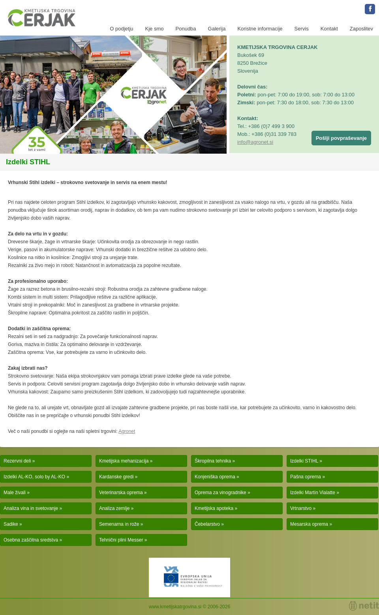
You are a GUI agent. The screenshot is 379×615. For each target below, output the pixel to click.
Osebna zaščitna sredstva (31, 540)
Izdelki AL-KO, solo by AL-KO (34, 477)
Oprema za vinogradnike (220, 492)
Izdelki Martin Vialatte (312, 492)
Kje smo (154, 29)
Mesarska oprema (309, 524)
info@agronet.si (255, 142)
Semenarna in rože (119, 524)
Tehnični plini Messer (121, 540)
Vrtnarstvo (300, 508)
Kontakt (329, 29)
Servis (302, 29)
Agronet (126, 431)
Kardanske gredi (116, 477)
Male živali (15, 492)
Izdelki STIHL (304, 461)
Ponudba (186, 29)
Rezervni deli (17, 461)
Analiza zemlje (114, 508)
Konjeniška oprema (215, 477)
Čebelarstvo (207, 524)
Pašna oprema (305, 477)
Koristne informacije (259, 29)
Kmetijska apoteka (214, 508)
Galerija (217, 29)
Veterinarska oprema (121, 492)
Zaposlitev (361, 29)
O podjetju (121, 29)
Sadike (11, 524)
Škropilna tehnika (213, 461)
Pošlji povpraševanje (341, 138)
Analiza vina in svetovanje (31, 508)
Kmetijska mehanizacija (123, 461)
